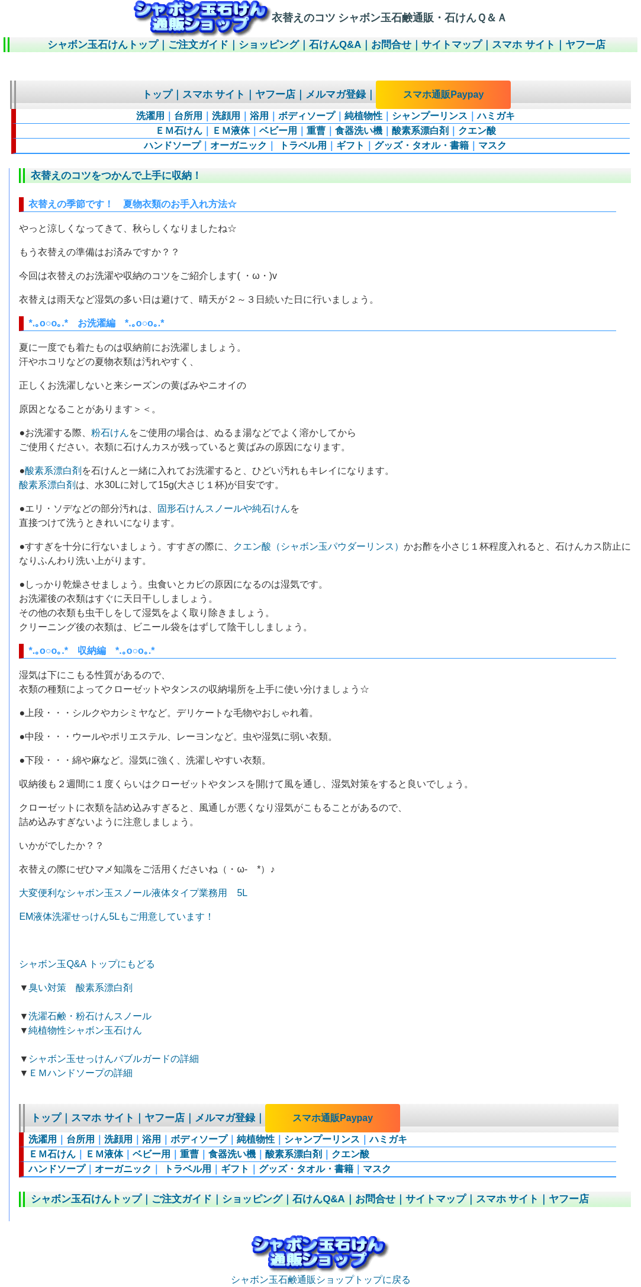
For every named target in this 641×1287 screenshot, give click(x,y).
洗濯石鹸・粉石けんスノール (90, 1016)
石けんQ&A (335, 44)
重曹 (316, 131)
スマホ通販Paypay (443, 94)
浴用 (259, 116)
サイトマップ (451, 44)
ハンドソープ (172, 145)
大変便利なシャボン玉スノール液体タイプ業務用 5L (133, 893)
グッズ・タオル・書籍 (421, 145)
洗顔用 (226, 116)
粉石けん (110, 433)
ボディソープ (306, 116)
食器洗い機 (358, 131)
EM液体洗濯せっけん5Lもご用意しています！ (116, 917)
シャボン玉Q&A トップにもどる (86, 964)
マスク (492, 145)
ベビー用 (278, 131)
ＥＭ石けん (178, 131)
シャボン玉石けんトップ (102, 44)
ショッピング (269, 44)
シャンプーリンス (430, 116)
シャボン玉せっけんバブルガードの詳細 (113, 1059)
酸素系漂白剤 (420, 131)
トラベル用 (301, 145)
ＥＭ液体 (231, 131)
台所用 (188, 116)
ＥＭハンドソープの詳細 (80, 1073)
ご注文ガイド (198, 44)
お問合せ (391, 44)
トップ (157, 94)
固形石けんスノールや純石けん (223, 508)
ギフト (350, 145)
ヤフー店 (585, 44)
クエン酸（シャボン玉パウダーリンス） (318, 546)
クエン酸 (477, 131)
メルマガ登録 (335, 94)
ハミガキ (496, 116)
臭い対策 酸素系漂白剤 (80, 988)
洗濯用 (150, 116)
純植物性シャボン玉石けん (85, 1030)
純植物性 (363, 116)
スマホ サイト (523, 44)
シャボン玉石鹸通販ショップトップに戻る (321, 1274)
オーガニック (238, 145)
